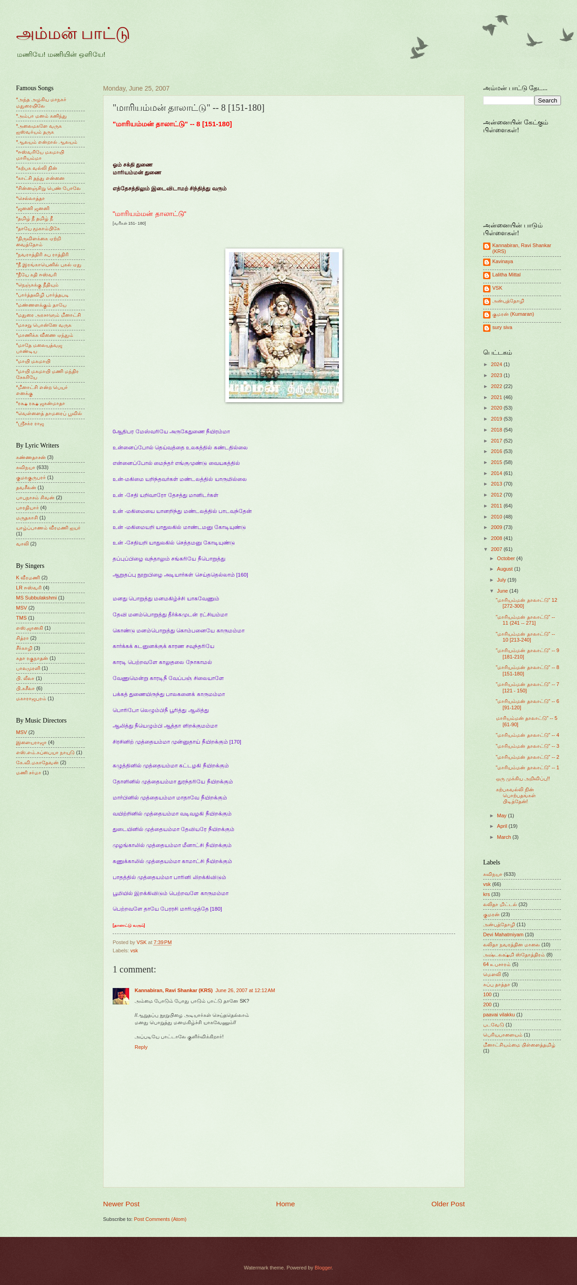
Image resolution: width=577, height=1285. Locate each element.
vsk (134, 950)
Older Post (448, 1204)
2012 (497, 494)
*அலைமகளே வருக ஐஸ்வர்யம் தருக (39, 129)
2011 (497, 505)
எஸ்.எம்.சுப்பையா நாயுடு (45, 752)
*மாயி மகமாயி (33, 361)
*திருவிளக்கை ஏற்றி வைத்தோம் (38, 241)
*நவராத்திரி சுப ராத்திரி (42, 254)
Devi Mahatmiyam (503, 934)
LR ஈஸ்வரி (29, 587)
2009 (497, 527)
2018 (497, 429)
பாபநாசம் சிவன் (35, 497)
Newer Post (121, 1204)
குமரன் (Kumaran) (513, 314)
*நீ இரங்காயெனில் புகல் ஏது (49, 264)
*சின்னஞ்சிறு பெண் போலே (48, 188)
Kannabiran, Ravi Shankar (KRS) (173, 990)
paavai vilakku (499, 1014)
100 (487, 994)
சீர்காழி (24, 648)
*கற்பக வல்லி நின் (36, 168)
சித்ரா (22, 638)
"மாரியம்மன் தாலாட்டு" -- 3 (528, 746)
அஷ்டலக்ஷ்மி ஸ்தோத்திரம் (514, 954)
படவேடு (493, 1024)
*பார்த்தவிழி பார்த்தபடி (42, 294)
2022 (497, 386)
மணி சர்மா (28, 772)
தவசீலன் (26, 487)
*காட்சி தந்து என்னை (40, 178)
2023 (497, 375)
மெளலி (492, 974)
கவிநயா (25, 467)
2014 (497, 473)
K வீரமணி (28, 577)
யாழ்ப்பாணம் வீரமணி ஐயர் (48, 527)
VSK (497, 288)
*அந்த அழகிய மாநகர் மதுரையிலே (41, 102)
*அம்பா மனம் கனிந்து (41, 116)
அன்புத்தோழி (508, 300)
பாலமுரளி (28, 668)
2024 (497, 364)
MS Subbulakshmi (36, 597)
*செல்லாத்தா (30, 198)
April (502, 826)
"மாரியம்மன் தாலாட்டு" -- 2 (528, 757)
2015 (497, 462)
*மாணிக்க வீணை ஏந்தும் (44, 335)
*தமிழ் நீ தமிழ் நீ (35, 218)
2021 (497, 397)
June (503, 591)
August (505, 569)
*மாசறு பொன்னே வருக (43, 325)
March (504, 837)
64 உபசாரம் (497, 964)
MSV (21, 607)
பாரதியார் (27, 507)
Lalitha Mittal (506, 274)
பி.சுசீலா (25, 688)
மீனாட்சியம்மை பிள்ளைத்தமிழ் (519, 1044)
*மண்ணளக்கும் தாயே (41, 305)
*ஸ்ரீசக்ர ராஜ (30, 423)
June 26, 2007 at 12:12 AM (245, 990)
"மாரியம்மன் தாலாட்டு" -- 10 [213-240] (525, 636)
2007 (497, 549)
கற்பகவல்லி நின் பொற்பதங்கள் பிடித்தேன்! (516, 795)
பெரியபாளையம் (503, 1034)
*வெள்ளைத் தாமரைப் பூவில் (49, 413)
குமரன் (491, 914)
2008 (497, 538)
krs (486, 894)
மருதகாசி (27, 517)
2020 (497, 407)
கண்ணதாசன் (31, 457)
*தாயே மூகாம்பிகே (38, 228)
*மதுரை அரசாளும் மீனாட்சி (48, 315)
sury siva (502, 327)
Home (285, 1204)
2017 (497, 440)
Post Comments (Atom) (160, 1219)
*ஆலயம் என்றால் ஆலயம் (46, 142)
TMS (21, 618)
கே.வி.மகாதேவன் (37, 762)
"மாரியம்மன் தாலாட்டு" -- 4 (528, 735)
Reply (141, 1047)
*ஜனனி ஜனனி (32, 208)
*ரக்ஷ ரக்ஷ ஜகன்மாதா (40, 403)
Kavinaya (502, 261)
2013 (497, 483)
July (502, 580)
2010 (497, 516)
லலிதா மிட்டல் (500, 904)
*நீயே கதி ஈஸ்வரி (36, 274)
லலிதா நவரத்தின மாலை (511, 944)
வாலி (22, 543)
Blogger (323, 1267)
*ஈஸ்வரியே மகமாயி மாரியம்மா (40, 155)
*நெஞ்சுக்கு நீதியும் (37, 284)
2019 (497, 418)
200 (487, 1004)
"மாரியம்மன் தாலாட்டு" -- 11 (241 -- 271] (525, 620)
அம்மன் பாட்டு (73, 33)
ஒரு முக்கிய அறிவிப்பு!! (523, 778)
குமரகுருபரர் (31, 477)
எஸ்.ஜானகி (29, 628)
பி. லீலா (25, 678)
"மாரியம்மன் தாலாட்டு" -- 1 (528, 767)
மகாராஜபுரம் (31, 698)
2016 (497, 451)
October (506, 558)
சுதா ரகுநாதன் (32, 658)
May (502, 815)
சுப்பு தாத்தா (496, 984)
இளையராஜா (31, 742)
